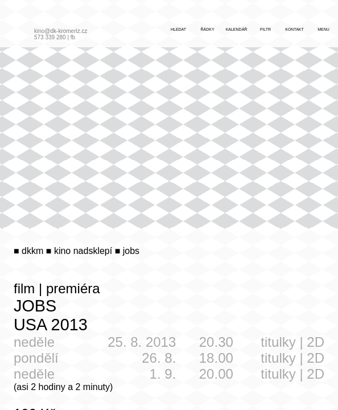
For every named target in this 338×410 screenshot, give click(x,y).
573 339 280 (50, 37)
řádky (207, 29)
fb (73, 37)
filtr (265, 29)
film (24, 288)
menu (323, 29)
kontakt (294, 29)
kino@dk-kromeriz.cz (61, 31)
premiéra (73, 288)
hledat (178, 29)
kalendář (237, 29)
